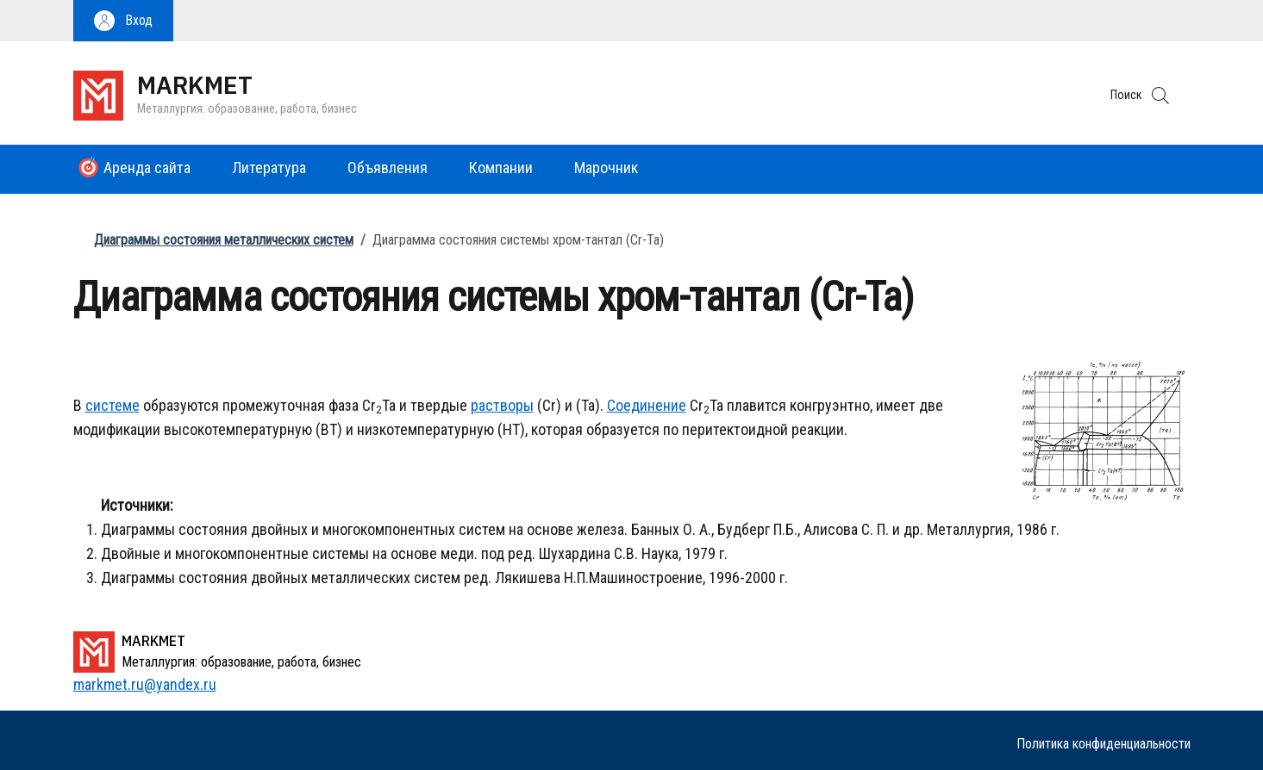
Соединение (646, 405)
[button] (123, 20)
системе (112, 405)
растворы (502, 405)
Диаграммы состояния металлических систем (223, 240)
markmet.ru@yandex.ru (144, 684)
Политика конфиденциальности (1103, 744)
